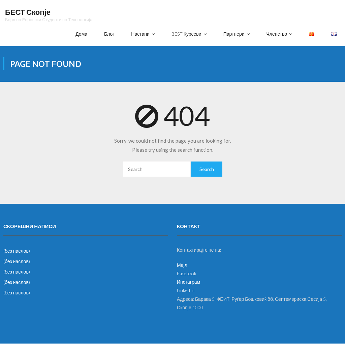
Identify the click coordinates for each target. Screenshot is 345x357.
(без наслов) (16, 251)
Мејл (182, 265)
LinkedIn (185, 290)
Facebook (186, 273)
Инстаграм (188, 282)
